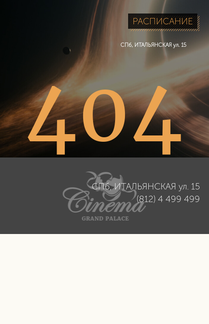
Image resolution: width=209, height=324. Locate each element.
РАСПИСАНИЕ (163, 21)
